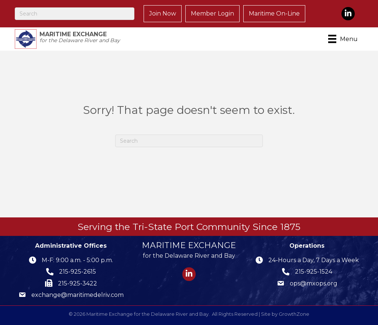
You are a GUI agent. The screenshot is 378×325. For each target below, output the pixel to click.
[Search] (74, 13)
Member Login (212, 13)
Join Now (162, 13)
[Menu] (344, 39)
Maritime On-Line (274, 13)
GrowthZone (294, 314)
